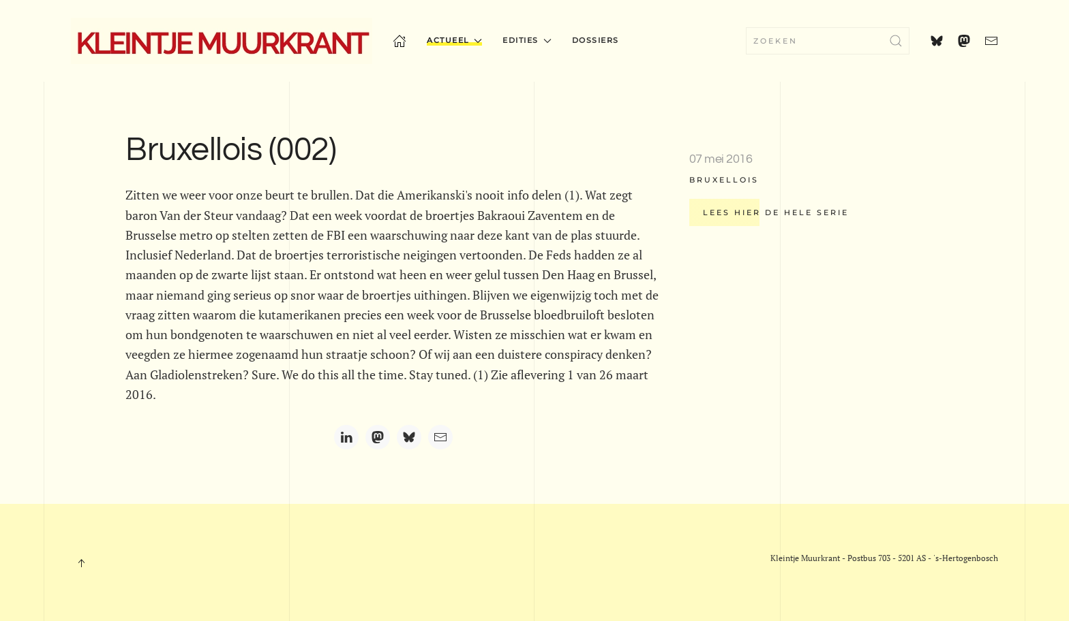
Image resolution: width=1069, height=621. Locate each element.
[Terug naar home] (221, 41)
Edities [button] (526, 40)
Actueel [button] (454, 40)
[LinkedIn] (346, 437)
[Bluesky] (409, 437)
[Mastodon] (377, 437)
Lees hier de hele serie (776, 212)
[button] (81, 563)
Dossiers (595, 40)
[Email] (440, 437)
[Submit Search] (895, 40)
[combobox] (827, 40)
